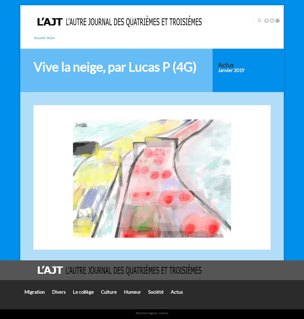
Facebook (266, 20)
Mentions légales (146, 313)
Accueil (39, 38)
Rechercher (259, 20)
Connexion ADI (277, 20)
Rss (271, 20)
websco (163, 313)
